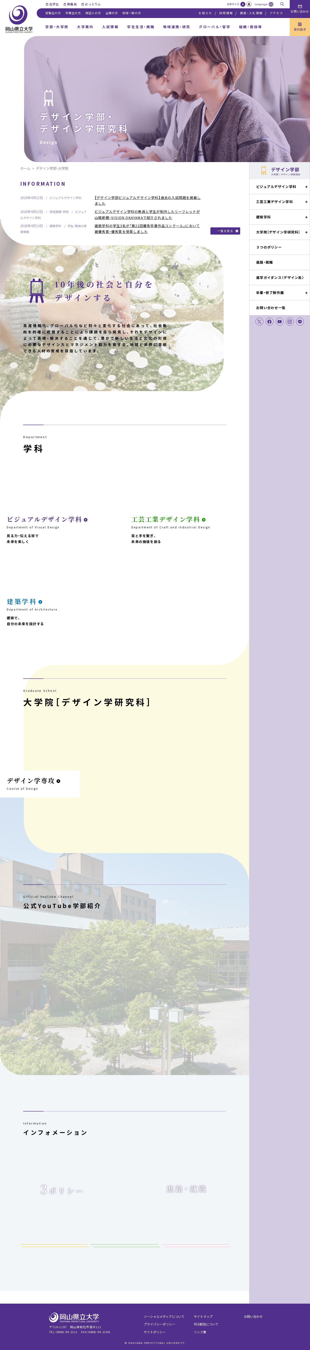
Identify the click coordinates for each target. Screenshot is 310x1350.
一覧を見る (225, 231)
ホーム (25, 168)
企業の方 (111, 13)
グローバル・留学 (215, 26)
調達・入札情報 (251, 13)
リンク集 (200, 1332)
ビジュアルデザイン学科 (276, 186)
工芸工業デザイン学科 (274, 201)
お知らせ (205, 13)
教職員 (72, 4)
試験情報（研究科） (124, 1249)
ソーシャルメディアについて (164, 1316)
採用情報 (226, 13)
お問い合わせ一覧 (270, 307)
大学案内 (85, 26)
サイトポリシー (155, 1332)
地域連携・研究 (177, 26)
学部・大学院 (57, 26)
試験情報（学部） (53, 1249)
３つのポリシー (269, 247)
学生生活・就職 (141, 26)
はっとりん (93, 4)
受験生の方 (53, 13)
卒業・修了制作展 (270, 292)
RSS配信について (206, 1324)
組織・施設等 (250, 26)
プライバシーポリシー (159, 1324)
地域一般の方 (131, 13)
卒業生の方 (73, 13)
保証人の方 (93, 13)
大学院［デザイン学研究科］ (278, 232)
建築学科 (263, 217)
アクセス (276, 13)
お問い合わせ (253, 1316)
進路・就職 (264, 262)
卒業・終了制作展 (195, 1249)
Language (261, 4)
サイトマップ (203, 1316)
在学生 (54, 4)
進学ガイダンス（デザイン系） (280, 277)
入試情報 (110, 26)
